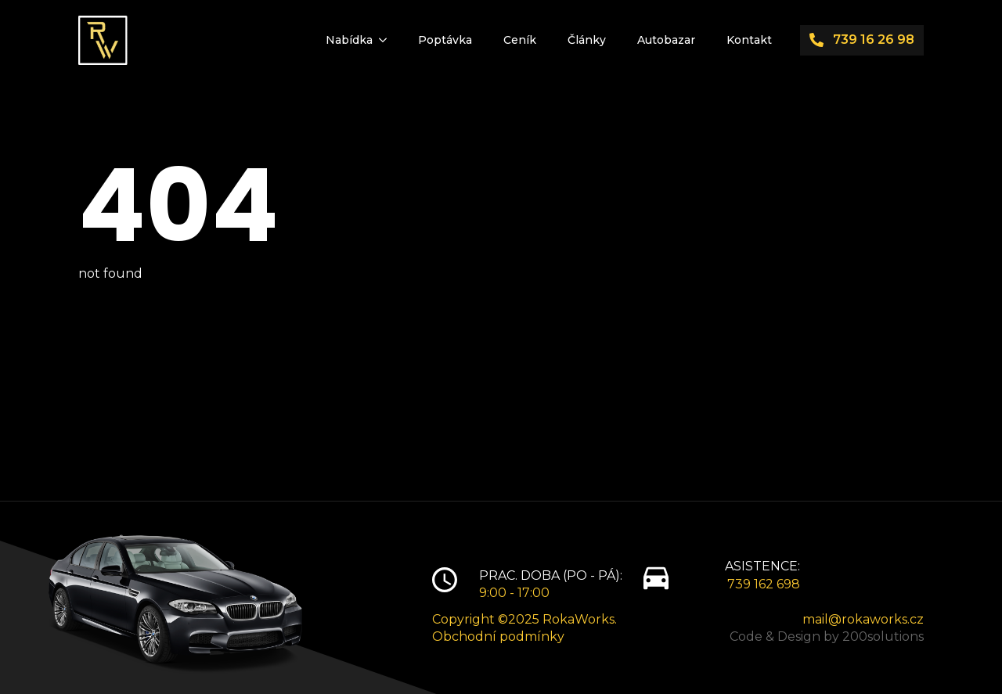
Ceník (519, 40)
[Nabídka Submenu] (387, 40)
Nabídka (349, 40)
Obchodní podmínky (498, 636)
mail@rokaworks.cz (863, 619)
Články (587, 40)
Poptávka (445, 40)
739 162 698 (763, 584)
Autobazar (666, 40)
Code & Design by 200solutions (827, 636)
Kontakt (749, 40)
